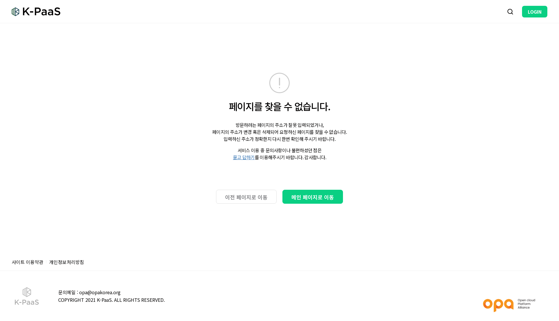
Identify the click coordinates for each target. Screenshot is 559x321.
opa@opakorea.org (100, 292)
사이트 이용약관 (27, 261)
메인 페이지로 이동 (312, 197)
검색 (510, 11)
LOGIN (535, 11)
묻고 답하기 (244, 157)
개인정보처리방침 (66, 261)
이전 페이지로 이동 (246, 197)
